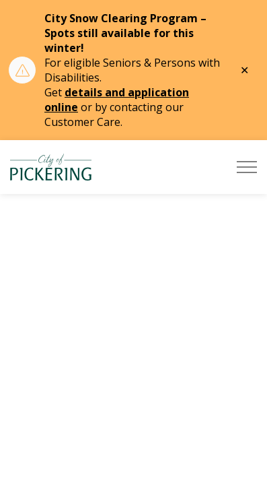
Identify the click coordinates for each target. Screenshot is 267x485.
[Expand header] (247, 167)
